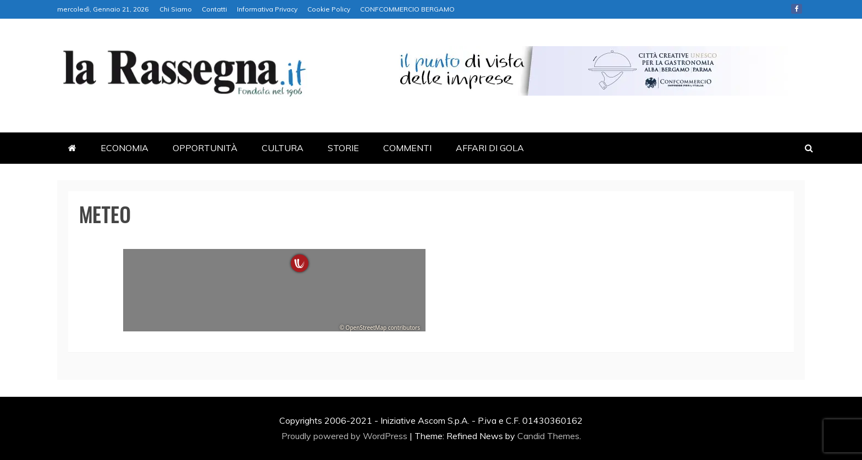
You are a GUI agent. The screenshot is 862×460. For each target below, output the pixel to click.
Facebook (796, 9)
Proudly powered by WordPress (345, 435)
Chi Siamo (175, 9)
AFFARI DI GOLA (490, 147)
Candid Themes (548, 435)
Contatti (214, 9)
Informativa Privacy (267, 9)
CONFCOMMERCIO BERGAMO (407, 9)
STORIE (343, 147)
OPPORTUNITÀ (205, 147)
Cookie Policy (328, 9)
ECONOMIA (124, 147)
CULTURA (282, 147)
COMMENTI (407, 147)
